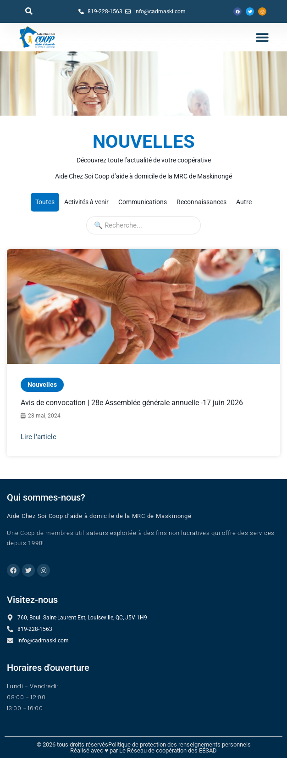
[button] (29, 11)
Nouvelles (42, 384)
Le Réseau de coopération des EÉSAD (168, 750)
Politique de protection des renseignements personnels (179, 744)
